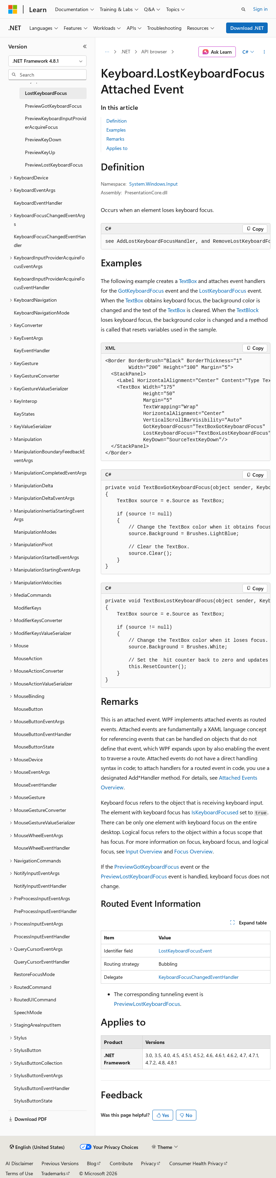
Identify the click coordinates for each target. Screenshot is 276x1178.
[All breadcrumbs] (107, 51)
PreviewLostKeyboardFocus (134, 876)
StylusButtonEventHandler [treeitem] (42, 1088)
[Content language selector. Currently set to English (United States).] (37, 1147)
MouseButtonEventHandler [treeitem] (42, 734)
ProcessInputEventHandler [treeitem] (42, 936)
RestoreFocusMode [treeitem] (34, 974)
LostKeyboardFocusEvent (185, 950)
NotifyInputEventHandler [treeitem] (40, 886)
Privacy (148, 1163)
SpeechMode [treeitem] (28, 1012)
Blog (91, 1163)
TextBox (188, 280)
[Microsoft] (12, 9)
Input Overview (144, 851)
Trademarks (53, 1173)
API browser (154, 51)
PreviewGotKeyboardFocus (146, 866)
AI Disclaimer (19, 1163)
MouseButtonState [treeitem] (34, 746)
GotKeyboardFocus (141, 290)
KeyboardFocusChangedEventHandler (199, 977)
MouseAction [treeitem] (28, 658)
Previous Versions (60, 1163)
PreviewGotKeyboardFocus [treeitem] (53, 106)
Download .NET (247, 28)
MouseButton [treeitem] (28, 709)
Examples (116, 129)
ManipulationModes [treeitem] (35, 532)
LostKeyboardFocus (222, 290)
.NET (125, 51)
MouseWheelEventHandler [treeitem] (42, 847)
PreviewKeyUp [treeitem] (40, 152)
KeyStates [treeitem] (24, 413)
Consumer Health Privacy (196, 1163)
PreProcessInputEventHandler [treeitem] (45, 911)
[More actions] (264, 51)
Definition (116, 120)
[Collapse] (85, 46)
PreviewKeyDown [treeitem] (43, 139)
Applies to (116, 148)
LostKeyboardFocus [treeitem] (46, 93)
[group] (185, 241)
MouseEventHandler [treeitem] (35, 784)
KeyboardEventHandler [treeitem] (38, 203)
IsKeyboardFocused (215, 812)
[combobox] (47, 61)
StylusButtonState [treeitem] (33, 1100)
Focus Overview (193, 851)
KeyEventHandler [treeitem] (32, 350)
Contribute (121, 1163)
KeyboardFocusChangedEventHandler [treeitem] (50, 240)
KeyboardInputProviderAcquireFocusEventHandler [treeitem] (49, 283)
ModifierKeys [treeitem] (27, 607)
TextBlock (248, 309)
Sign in (260, 9)
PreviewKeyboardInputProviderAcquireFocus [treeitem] (55, 122)
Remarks (115, 138)
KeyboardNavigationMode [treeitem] (41, 312)
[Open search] (243, 9)
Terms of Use (19, 1173)
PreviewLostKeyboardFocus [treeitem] (54, 164)
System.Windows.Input (153, 183)
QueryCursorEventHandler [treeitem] (42, 961)
